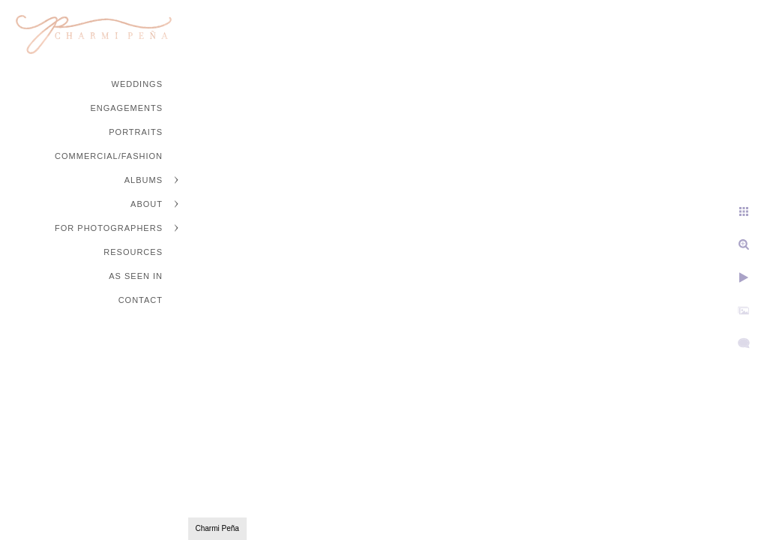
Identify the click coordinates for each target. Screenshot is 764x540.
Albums (143, 180)
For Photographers (109, 228)
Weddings (137, 84)
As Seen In (136, 276)
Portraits (136, 132)
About (146, 204)
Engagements (126, 108)
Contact (140, 300)
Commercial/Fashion (109, 156)
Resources (133, 252)
